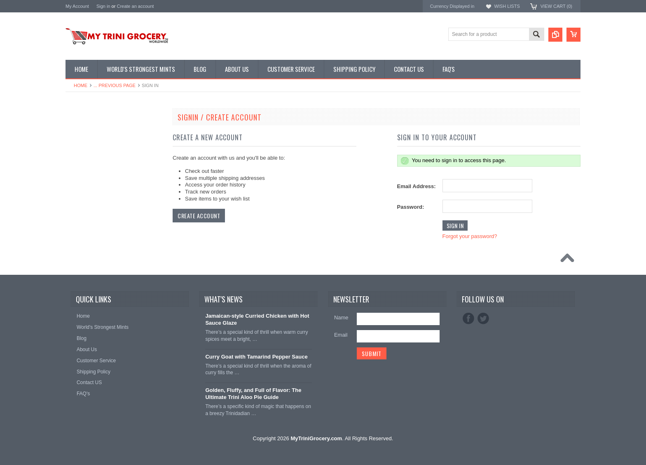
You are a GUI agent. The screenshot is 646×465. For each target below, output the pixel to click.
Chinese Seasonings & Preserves (107, 175)
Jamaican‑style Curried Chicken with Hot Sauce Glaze (257, 319)
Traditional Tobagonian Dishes (103, 189)
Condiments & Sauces (94, 217)
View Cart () (556, 6)
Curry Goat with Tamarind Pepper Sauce (256, 357)
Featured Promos (89, 133)
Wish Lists (507, 6)
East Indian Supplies (92, 161)
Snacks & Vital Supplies (96, 202)
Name (341, 317)
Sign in (103, 6)
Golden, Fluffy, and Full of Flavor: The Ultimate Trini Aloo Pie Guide (253, 393)
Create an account (135, 6)
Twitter (483, 318)
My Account (77, 6)
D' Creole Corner (88, 147)
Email (341, 335)
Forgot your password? (469, 236)
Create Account (199, 215)
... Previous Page (115, 85)
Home (80, 85)
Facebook (468, 318)
